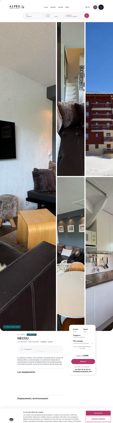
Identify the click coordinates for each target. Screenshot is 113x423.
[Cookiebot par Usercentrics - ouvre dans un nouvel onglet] (11, 419)
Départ (85, 329)
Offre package (78, 341)
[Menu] (101, 7)
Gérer (67, 7)
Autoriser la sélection (98, 405)
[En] (89, 7)
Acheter (53, 7)
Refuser (98, 411)
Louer (46, 7)
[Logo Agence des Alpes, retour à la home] (16, 8)
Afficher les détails (97, 419)
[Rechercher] (86, 15)
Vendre (60, 7)
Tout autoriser (98, 400)
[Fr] (86, 7)
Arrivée (75, 329)
